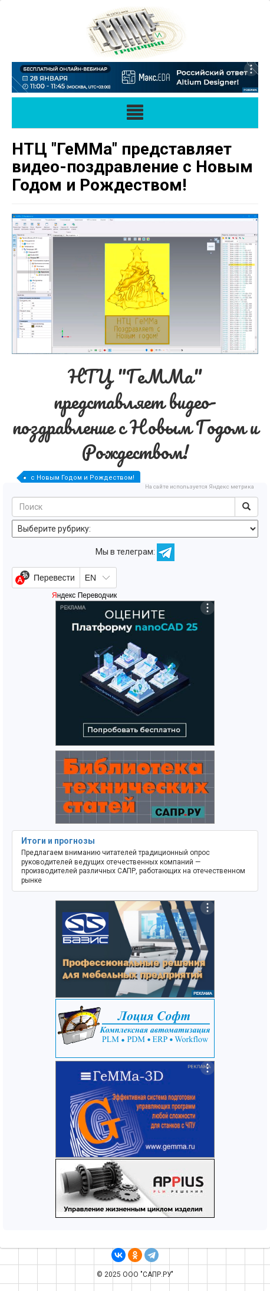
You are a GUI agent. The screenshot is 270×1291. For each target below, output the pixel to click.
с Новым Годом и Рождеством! (82, 477)
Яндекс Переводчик (84, 595)
